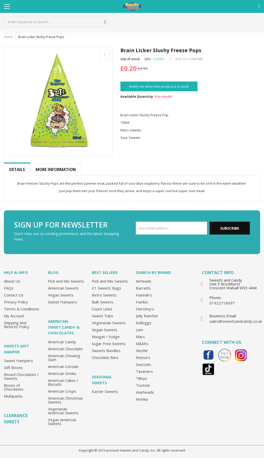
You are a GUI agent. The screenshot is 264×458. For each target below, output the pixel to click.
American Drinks (62, 373)
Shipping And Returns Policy (16, 324)
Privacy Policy (16, 301)
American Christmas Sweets (65, 400)
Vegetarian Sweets (109, 322)
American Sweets (63, 288)
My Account (14, 315)
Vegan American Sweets (62, 421)
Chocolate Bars (105, 357)
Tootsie (143, 385)
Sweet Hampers (18, 360)
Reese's (143, 357)
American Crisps (62, 391)
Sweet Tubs (102, 315)
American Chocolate (65, 348)
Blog (53, 272)
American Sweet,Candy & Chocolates (64, 327)
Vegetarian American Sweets (63, 410)
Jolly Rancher (147, 315)
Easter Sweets (105, 391)
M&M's (142, 343)
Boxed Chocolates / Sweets (21, 376)
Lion (139, 329)
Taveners (144, 371)
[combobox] (56, 22)
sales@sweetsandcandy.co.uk (235, 321)
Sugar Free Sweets (109, 343)
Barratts (143, 288)
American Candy (62, 341)
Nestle (142, 350)
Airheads (143, 281)
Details (17, 169)
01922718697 (222, 303)
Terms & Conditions (21, 308)
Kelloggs (143, 322)
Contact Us (13, 295)
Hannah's (144, 295)
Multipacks (13, 396)
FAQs (8, 288)
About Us (12, 281)
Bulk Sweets (102, 301)
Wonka (142, 399)
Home (8, 37)
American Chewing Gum (64, 357)
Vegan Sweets (60, 295)
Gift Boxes (13, 367)
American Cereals (63, 366)
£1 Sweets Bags (106, 288)
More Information (56, 169)
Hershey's (145, 308)
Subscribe (229, 228)
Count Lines (102, 308)
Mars (140, 336)
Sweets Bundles (106, 350)
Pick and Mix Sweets (66, 281)
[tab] (17, 169)
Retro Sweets (104, 295)
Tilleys (141, 378)
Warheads (145, 392)
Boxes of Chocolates (13, 387)
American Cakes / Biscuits (63, 382)
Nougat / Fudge (106, 336)
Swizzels (143, 364)
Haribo (142, 301)
